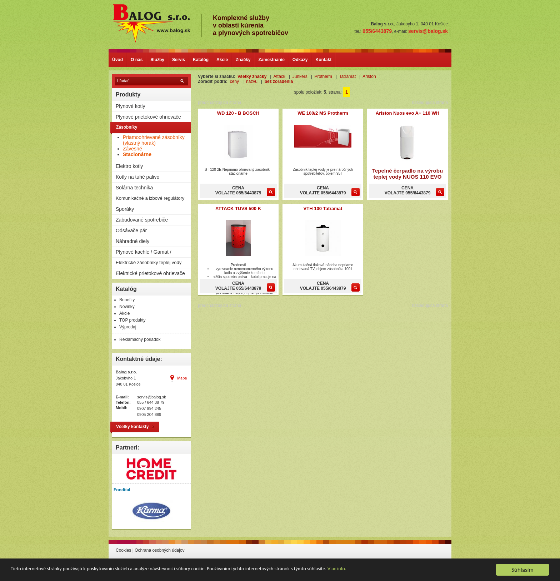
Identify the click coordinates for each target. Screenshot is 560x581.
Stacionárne (137, 154)
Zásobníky (126, 127)
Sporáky (125, 209)
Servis (178, 59)
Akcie (222, 59)
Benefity (127, 299)
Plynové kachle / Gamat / (143, 252)
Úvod (117, 59)
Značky (243, 59)
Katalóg (201, 59)
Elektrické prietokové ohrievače (150, 273)
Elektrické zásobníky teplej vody (148, 262)
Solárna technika (134, 187)
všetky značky (252, 76)
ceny (234, 81)
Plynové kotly (130, 106)
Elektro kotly (129, 166)
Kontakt (324, 59)
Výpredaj (127, 326)
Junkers (300, 76)
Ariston (369, 76)
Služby (157, 59)
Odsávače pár (131, 230)
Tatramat (347, 76)
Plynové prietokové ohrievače (148, 117)
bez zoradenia (279, 81)
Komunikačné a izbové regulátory (150, 198)
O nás (136, 59)
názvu (252, 81)
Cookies (123, 550)
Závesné (132, 149)
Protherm (323, 76)
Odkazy (300, 59)
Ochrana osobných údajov (159, 550)
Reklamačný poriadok (139, 339)
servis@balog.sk (151, 397)
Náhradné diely (132, 241)
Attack (279, 76)
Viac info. (337, 569)
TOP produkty (132, 320)
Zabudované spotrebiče (142, 220)
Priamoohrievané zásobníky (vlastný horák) (154, 140)
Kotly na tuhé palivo (137, 177)
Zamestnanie (271, 59)
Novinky (127, 306)
